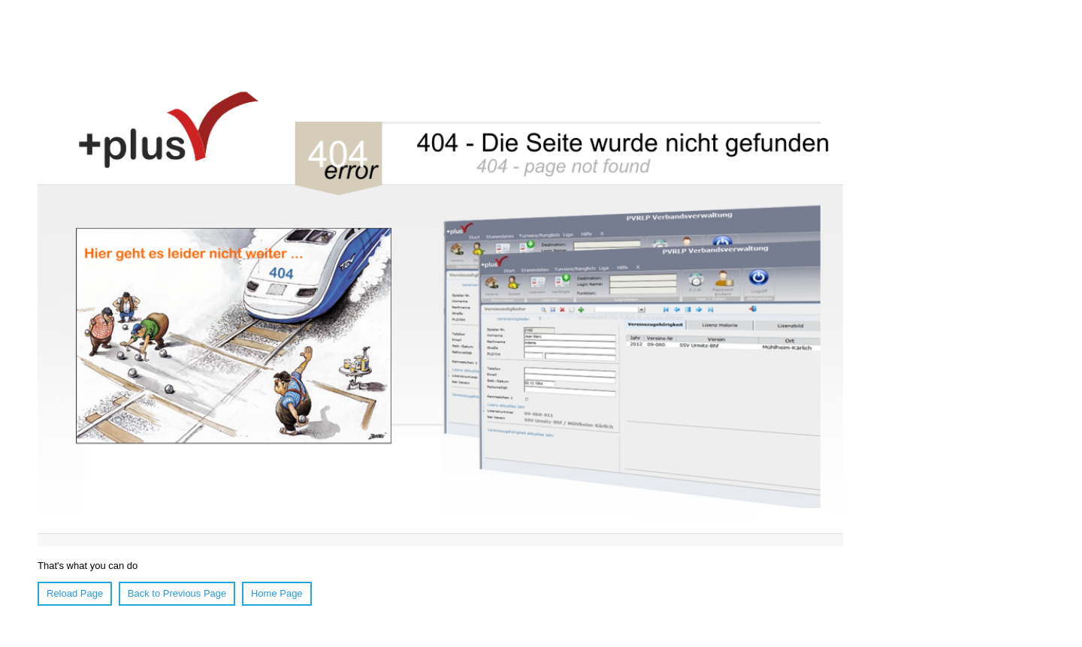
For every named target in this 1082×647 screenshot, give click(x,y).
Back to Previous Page (177, 593)
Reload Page (75, 593)
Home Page (277, 593)
